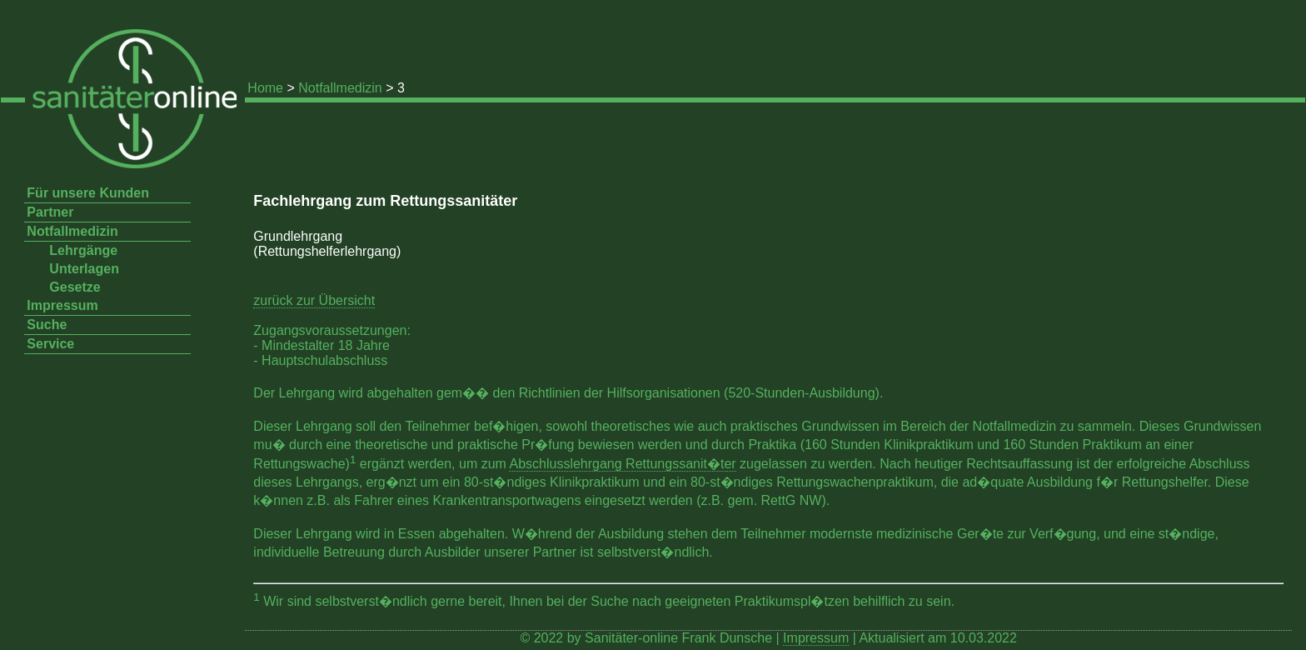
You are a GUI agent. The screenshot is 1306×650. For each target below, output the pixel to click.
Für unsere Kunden (88, 193)
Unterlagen (84, 269)
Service (50, 344)
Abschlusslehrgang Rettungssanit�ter (622, 464)
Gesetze (74, 287)
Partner (50, 212)
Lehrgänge (83, 250)
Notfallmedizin (339, 88)
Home (265, 88)
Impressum (62, 305)
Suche (47, 325)
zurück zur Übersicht (314, 300)
